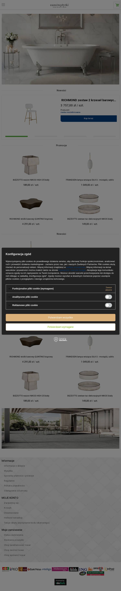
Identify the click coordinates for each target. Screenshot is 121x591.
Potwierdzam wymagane (61, 327)
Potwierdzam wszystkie (60, 317)
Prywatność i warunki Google (72, 270)
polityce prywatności (75, 267)
